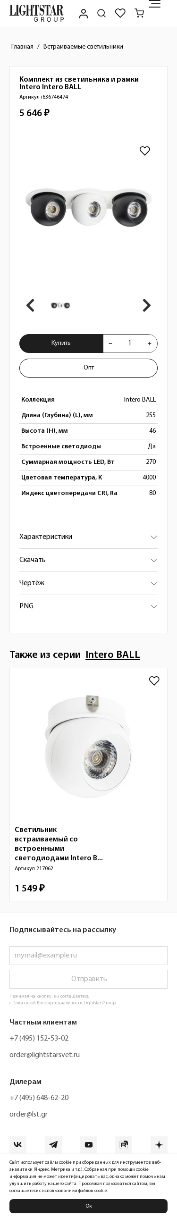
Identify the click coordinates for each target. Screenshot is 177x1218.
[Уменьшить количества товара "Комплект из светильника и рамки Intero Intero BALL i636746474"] (110, 344)
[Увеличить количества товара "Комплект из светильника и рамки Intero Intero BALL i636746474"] (149, 344)
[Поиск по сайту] (101, 13)
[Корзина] (139, 13)
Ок (88, 1206)
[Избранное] (120, 13)
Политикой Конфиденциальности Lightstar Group (64, 1003)
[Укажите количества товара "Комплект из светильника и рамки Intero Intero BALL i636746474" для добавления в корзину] (130, 344)
